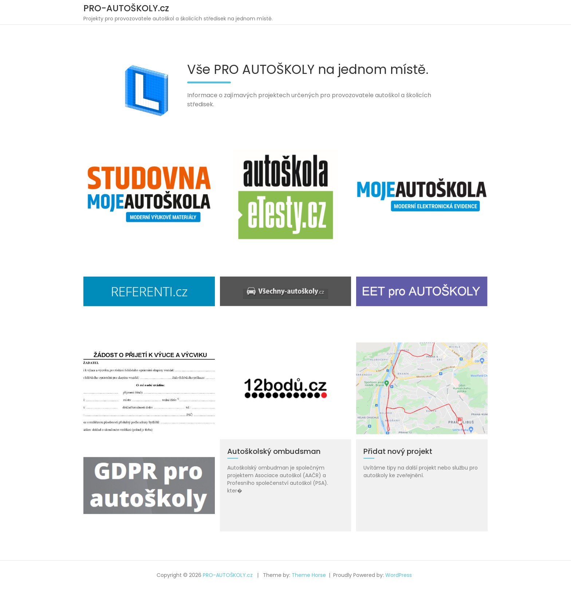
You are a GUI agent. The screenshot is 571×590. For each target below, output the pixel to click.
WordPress (398, 575)
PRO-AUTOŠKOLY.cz (126, 8)
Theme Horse (309, 575)
